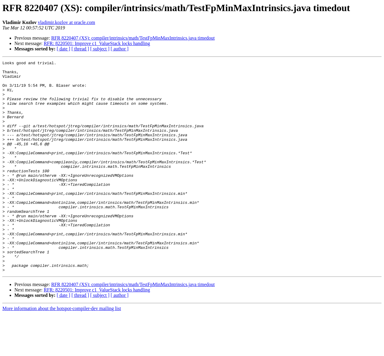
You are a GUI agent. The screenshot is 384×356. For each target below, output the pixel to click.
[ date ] (63, 48)
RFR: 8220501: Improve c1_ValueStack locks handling (97, 43)
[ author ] (120, 48)
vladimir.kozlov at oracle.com (66, 22)
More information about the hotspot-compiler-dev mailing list (61, 350)
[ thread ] (80, 48)
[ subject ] (100, 48)
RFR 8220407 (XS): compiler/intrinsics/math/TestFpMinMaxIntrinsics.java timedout (133, 38)
